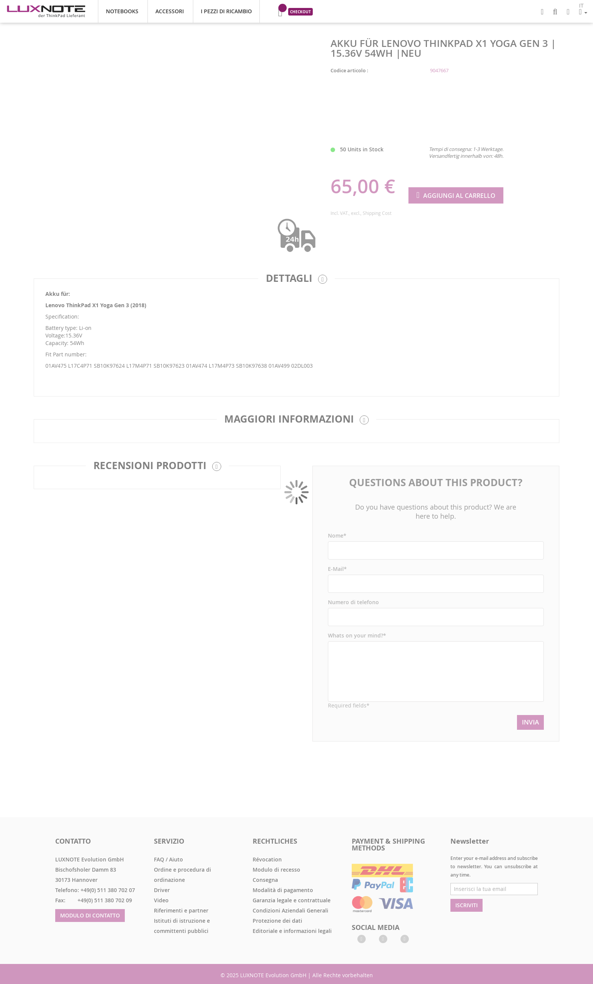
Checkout (300, 11)
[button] (583, 12)
